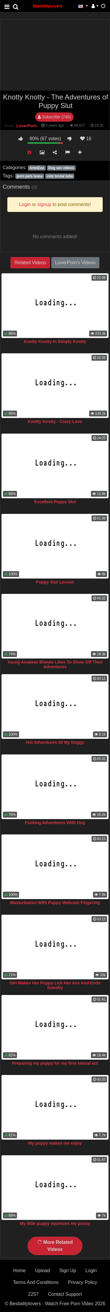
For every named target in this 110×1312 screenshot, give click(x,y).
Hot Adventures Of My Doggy (55, 742)
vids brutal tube (60, 176)
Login (91, 1270)
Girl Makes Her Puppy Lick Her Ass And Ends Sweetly (54, 985)
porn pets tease (29, 176)
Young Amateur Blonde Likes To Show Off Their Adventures (55, 664)
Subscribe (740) (54, 117)
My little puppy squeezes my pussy (55, 1223)
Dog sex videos (61, 168)
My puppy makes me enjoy (55, 1143)
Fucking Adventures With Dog (55, 822)
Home (19, 1270)
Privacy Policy (82, 1282)
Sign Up (67, 1270)
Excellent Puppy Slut (55, 501)
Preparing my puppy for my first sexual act (55, 1063)
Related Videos (30, 262)
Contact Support (65, 1294)
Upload (42, 1270)
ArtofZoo (36, 168)
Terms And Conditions (36, 1282)
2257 (33, 1294)
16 (85, 138)
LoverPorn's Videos (75, 262)
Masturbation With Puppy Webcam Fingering (55, 902)
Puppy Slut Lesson (55, 582)
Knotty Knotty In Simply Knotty (55, 341)
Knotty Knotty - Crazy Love (55, 421)
